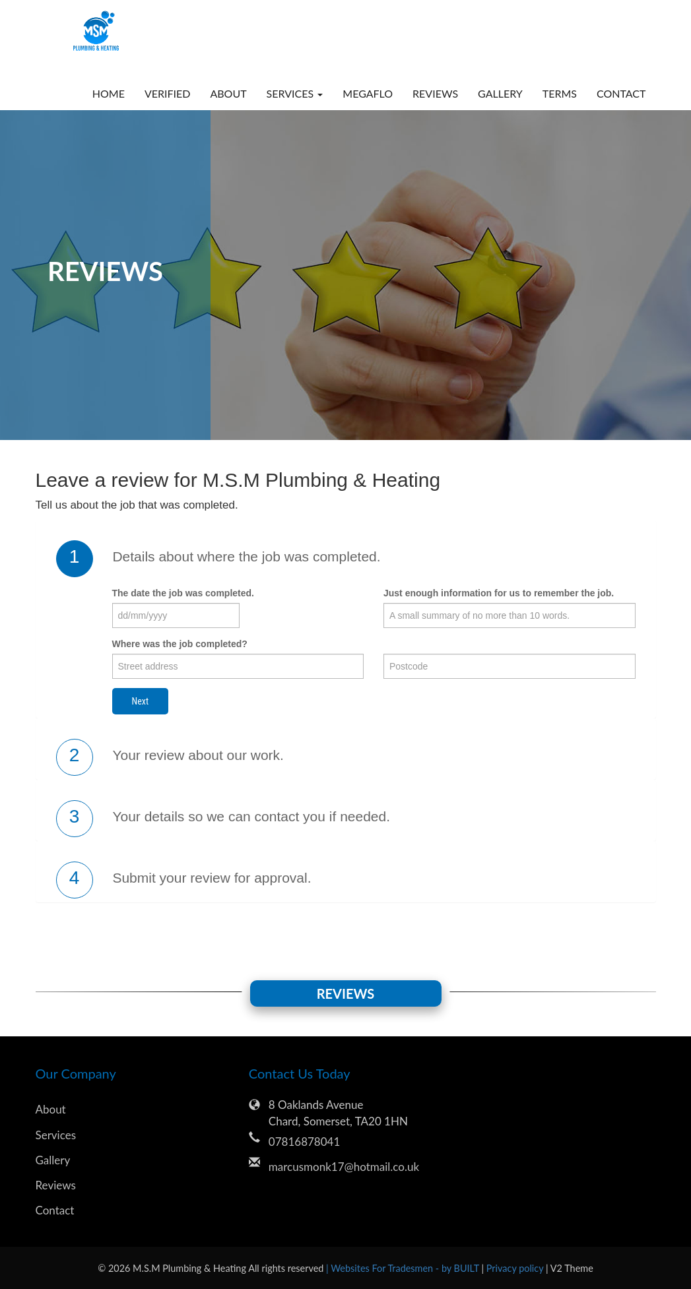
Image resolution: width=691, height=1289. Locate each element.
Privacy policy (516, 1268)
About (228, 93)
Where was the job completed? (179, 644)
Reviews (435, 93)
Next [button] (140, 701)
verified (168, 93)
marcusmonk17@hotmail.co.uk (344, 1167)
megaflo (368, 93)
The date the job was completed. (183, 593)
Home (108, 93)
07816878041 (304, 1141)
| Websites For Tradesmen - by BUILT (403, 1268)
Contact (621, 93)
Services (56, 1135)
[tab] (346, 558)
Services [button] (295, 93)
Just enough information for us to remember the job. (498, 593)
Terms (560, 93)
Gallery (500, 93)
